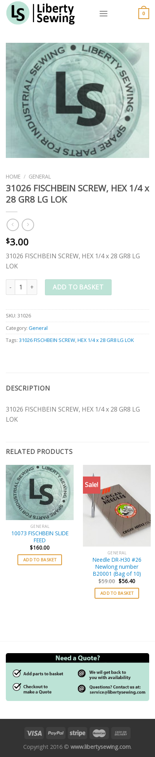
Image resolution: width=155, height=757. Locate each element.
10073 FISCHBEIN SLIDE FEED (40, 536)
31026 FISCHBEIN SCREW (47, 339)
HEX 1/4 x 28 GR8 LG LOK (106, 339)
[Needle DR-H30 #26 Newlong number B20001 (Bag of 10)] (117, 506)
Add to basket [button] (39, 559)
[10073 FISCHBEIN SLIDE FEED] (40, 492)
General (40, 176)
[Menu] (103, 13)
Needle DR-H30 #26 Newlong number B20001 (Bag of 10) (117, 566)
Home (13, 176)
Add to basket (78, 287)
